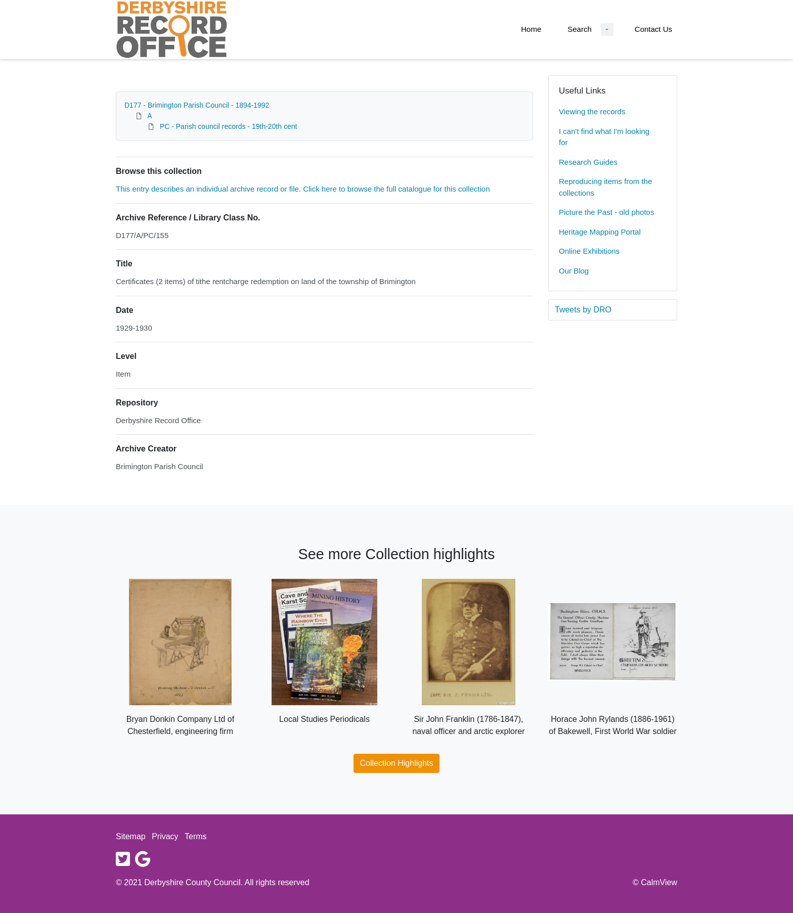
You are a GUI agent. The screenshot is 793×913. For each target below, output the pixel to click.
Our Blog (574, 270)
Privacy (165, 836)
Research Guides (588, 162)
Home (531, 29)
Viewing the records (592, 111)
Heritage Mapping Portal (600, 231)
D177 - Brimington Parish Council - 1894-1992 (196, 105)
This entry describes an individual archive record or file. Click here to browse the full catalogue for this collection (303, 189)
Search (579, 29)
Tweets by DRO (583, 309)
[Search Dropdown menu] (607, 29)
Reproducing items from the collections (605, 187)
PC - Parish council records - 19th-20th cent (228, 126)
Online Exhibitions (589, 251)
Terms (196, 836)
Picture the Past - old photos (606, 212)
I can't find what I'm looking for (604, 137)
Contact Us (653, 29)
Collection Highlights (396, 763)
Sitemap (131, 836)
